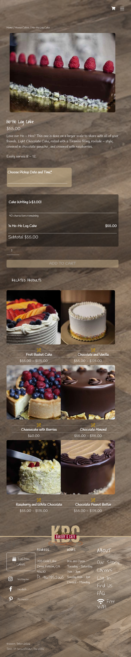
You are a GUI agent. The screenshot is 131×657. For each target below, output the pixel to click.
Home (10, 27)
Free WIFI (106, 604)
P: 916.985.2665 (50, 577)
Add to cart (62, 263)
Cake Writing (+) (25, 202)
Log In (104, 578)
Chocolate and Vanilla (93, 354)
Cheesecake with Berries (39, 429)
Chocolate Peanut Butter (93, 504)
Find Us (104, 585)
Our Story (108, 562)
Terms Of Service (15, 649)
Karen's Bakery (16, 644)
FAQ (101, 593)
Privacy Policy (32, 649)
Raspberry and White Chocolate (39, 504)
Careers (104, 570)
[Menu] (122, 8)
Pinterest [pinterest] (18, 599)
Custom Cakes (21, 561)
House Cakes (22, 27)
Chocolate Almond (93, 429)
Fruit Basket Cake (39, 354)
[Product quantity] (13, 251)
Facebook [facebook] (17, 589)
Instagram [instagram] (18, 579)
